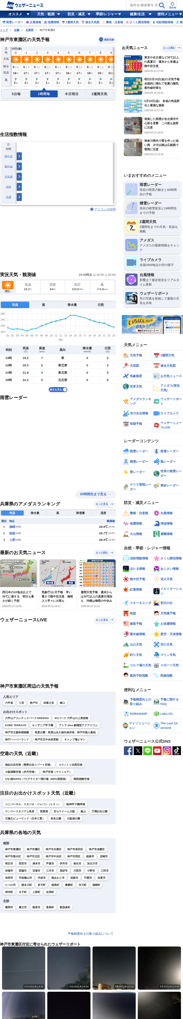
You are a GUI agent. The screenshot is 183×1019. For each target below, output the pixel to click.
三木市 (50, 870)
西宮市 (23, 863)
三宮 (21, 702)
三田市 (105, 870)
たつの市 (10, 884)
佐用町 (50, 892)
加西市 (9, 877)
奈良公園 (56, 818)
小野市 (91, 870)
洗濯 (8, 197)
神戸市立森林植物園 (17, 732)
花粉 (8, 187)
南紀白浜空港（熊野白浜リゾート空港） (29, 764)
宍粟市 (88, 877)
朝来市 (36, 907)
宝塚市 (36, 870)
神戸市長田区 (75, 849)
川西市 (77, 870)
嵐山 (83, 811)
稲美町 (55, 884)
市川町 (83, 884)
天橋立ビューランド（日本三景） (25, 818)
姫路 (12, 533)
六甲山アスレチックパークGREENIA (27, 718)
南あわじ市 (58, 877)
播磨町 (69, 884)
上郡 (12, 539)
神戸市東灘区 (13, 849)
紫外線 (8, 166)
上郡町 (36, 892)
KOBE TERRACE (15, 725)
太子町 (23, 892)
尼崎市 (104, 856)
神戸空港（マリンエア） (57, 771)
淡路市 (74, 877)
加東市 (102, 877)
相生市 (77, 863)
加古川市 (92, 863)
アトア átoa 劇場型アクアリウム (78, 725)
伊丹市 (64, 863)
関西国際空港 (81, 779)
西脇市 (23, 870)
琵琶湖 (44, 811)
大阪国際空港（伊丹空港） (21, 771)
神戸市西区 (73, 856)
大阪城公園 (73, 818)
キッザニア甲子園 (42, 725)
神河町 (9, 892)
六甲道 (9, 702)
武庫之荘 (48, 702)
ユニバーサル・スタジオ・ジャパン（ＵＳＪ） (33, 804)
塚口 (62, 702)
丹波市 (42, 877)
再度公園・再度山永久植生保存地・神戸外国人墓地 (65, 732)
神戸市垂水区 (13, 856)
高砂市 (64, 870)
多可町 (42, 884)
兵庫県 (29, 30)
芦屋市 (50, 863)
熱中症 (8, 156)
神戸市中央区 (54, 856)
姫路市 (90, 856)
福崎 (12, 526)
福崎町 (96, 884)
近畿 (16, 30)
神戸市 (34, 702)
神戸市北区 (33, 856)
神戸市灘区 (33, 849)
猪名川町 (26, 884)
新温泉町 (65, 907)
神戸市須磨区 (97, 849)
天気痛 (8, 176)
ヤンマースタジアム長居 (19, 811)
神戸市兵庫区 (54, 849)
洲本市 (36, 863)
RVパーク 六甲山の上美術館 (71, 718)
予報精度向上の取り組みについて (91, 933)
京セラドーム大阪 (64, 811)
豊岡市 (9, 907)
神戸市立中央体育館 (46, 739)
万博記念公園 (99, 811)
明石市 (9, 863)
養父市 (23, 907)
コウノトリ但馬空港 (70, 764)
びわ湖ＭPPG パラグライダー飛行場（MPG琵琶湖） (36, 779)
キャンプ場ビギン (74, 739)
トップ (4, 30)
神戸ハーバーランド (17, 739)
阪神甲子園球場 (75, 804)
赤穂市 (9, 870)
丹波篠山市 (25, 877)
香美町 (50, 907)
